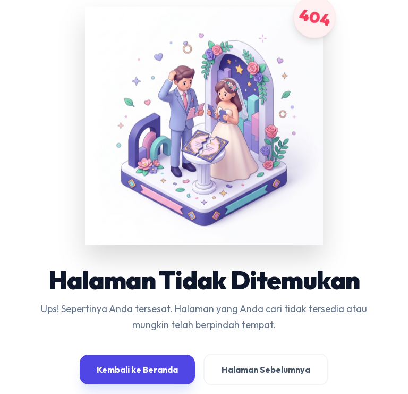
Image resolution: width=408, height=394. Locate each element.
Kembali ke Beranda (137, 369)
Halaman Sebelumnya (266, 369)
